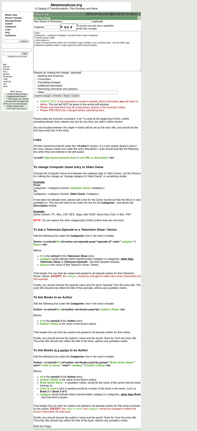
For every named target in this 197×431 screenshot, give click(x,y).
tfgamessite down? (17, 96)
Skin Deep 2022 (16, 106)
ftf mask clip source (17, 108)
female (6, 69)
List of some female (17, 104)
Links (8, 29)
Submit (8, 23)
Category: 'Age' (41, 14)
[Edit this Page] (42, 426)
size (5, 84)
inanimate (7, 76)
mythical (7, 81)
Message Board (13, 21)
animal (6, 67)
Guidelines (10, 35)
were (5, 86)
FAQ (7, 32)
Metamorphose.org (66, 5)
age (5, 64)
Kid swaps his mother (18, 99)
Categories (10, 26)
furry (5, 71)
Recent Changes (13, 18)
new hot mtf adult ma (18, 101)
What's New (11, 15)
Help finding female (17, 94)
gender (6, 74)
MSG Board (16, 91)
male (5, 79)
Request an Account (17, 56)
